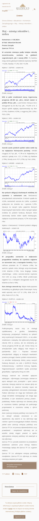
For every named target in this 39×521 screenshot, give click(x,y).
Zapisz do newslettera (19, 491)
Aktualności (17, 21)
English (5, 11)
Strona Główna (7, 21)
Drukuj (17, 474)
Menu (20, 16)
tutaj (10, 510)
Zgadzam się (19, 519)
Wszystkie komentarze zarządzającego (14, 466)
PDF (25, 474)
